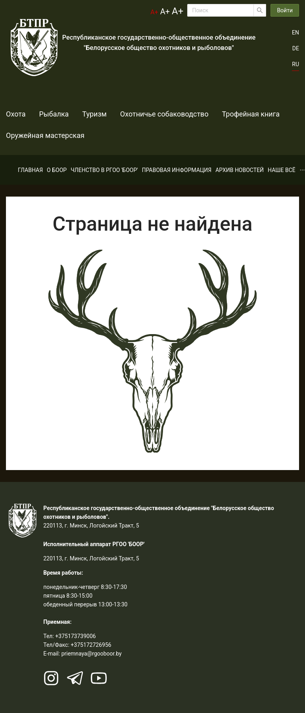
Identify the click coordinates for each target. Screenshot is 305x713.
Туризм (81, 114)
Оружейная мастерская (45, 135)
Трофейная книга (225, 114)
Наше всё (281, 170)
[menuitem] (30, 170)
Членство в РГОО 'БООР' (104, 170)
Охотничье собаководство (145, 114)
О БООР (57, 170)
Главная (30, 170)
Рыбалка (47, 114)
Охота (16, 114)
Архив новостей (239, 170)
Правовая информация (176, 170)
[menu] (152, 170)
